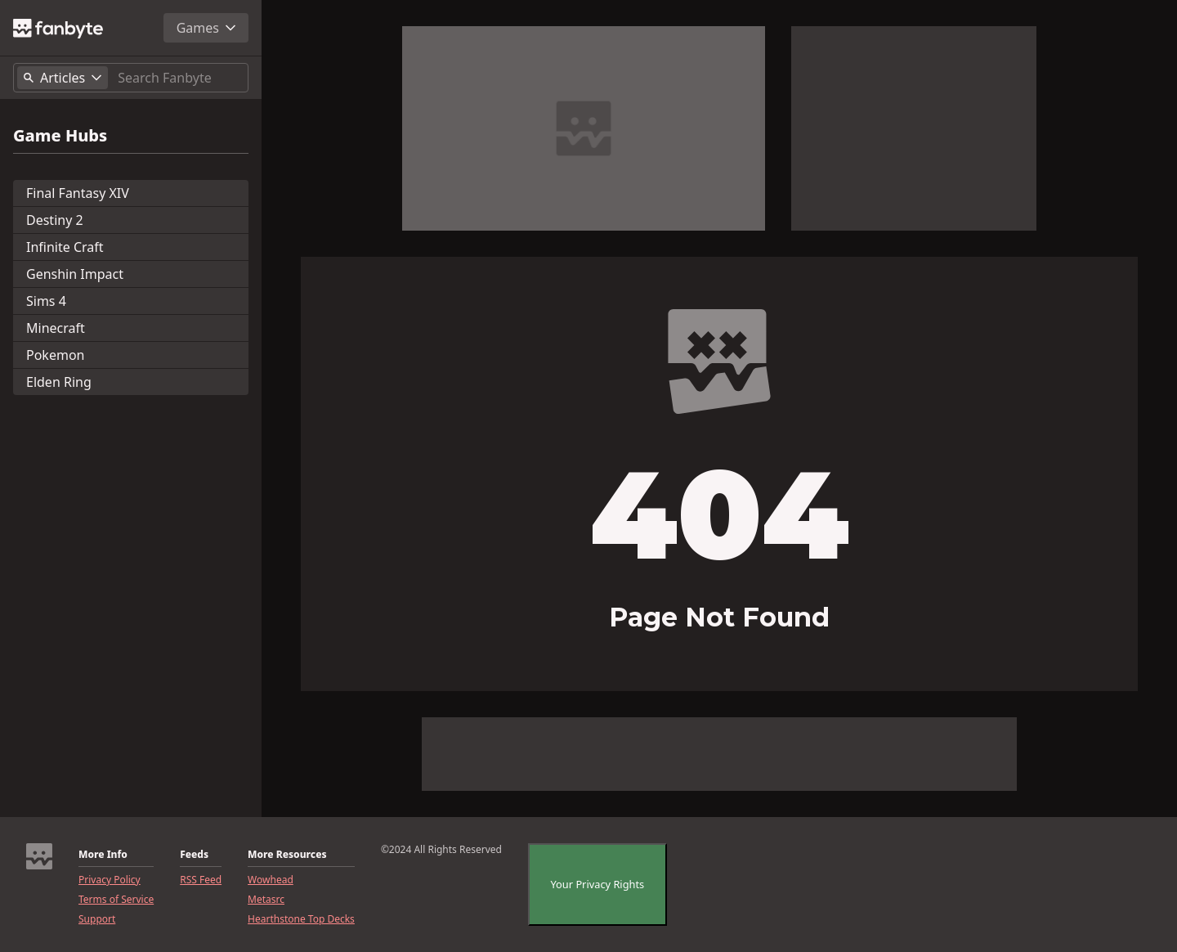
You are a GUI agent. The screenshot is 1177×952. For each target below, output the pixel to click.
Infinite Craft (65, 247)
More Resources (287, 854)
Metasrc (266, 899)
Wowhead (270, 880)
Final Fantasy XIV (77, 193)
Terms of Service (116, 899)
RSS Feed (201, 880)
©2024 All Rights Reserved (441, 849)
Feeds (194, 854)
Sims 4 (46, 301)
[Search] (179, 77)
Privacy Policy (109, 880)
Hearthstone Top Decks (301, 919)
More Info (103, 854)
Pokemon (55, 355)
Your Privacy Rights (598, 884)
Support (96, 919)
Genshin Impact (74, 274)
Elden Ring (59, 382)
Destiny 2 (54, 220)
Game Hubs (60, 136)
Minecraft (55, 328)
